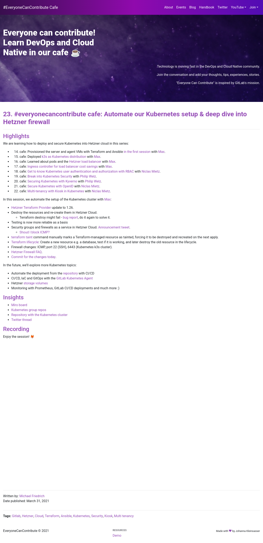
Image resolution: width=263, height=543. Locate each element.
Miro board (19, 305)
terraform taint (21, 237)
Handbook (207, 7)
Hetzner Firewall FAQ (26, 252)
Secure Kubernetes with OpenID (51, 186)
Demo (117, 535)
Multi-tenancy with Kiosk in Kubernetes (56, 191)
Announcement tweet (113, 227)
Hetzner (27, 516)
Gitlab (16, 516)
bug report (70, 217)
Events (182, 7)
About (169, 7)
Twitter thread (21, 320)
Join (252, 7)
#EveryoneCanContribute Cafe (30, 7)
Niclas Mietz (151, 171)
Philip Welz (88, 176)
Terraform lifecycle (25, 242)
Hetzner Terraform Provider (31, 208)
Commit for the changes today (33, 257)
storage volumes (36, 283)
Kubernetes (81, 516)
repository (70, 273)
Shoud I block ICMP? (35, 232)
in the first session (137, 152)
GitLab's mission (247, 83)
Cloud (39, 516)
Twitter (223, 7)
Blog (193, 7)
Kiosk (108, 516)
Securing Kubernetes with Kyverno (52, 181)
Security (97, 516)
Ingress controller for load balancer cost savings (63, 166)
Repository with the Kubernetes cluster (39, 315)
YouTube (237, 7)
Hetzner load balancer (85, 162)
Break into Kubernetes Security (50, 176)
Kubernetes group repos (28, 310)
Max (161, 152)
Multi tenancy (124, 516)
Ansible (66, 516)
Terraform (52, 516)
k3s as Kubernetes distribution (64, 157)
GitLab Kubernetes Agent (74, 278)
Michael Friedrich (31, 496)
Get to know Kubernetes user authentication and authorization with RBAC (81, 171)
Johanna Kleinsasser (247, 531)
